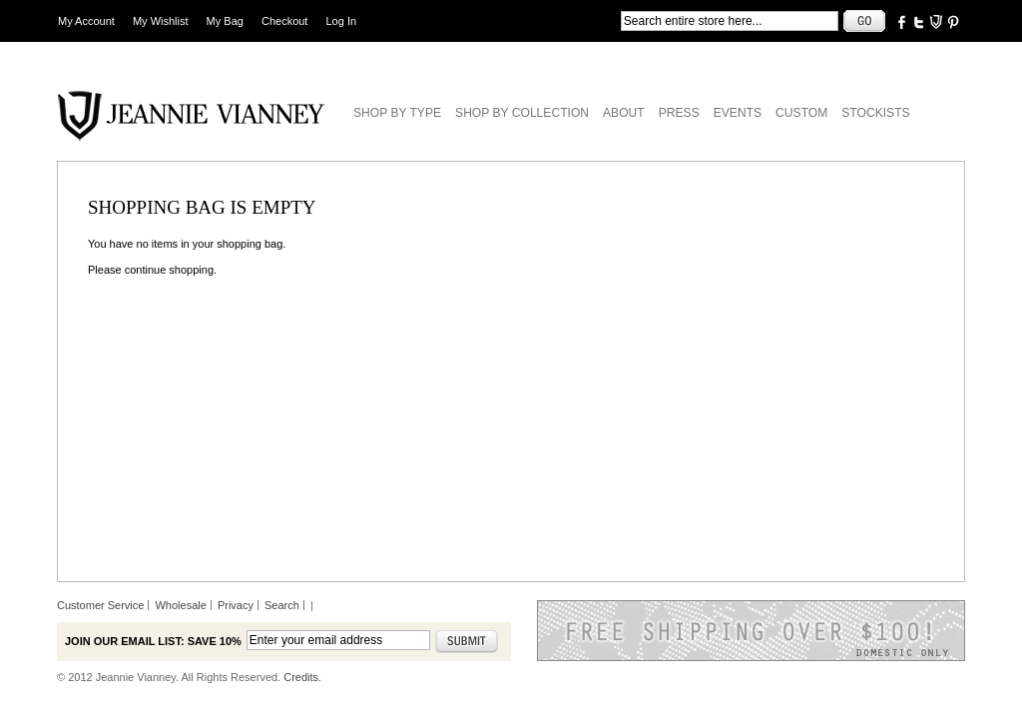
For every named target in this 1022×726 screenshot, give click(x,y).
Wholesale (180, 605)
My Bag (225, 21)
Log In (341, 21)
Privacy (236, 605)
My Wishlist (161, 21)
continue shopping (169, 270)
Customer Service (100, 605)
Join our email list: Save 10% (153, 641)
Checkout (284, 21)
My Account (86, 21)
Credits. (302, 677)
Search (281, 605)
